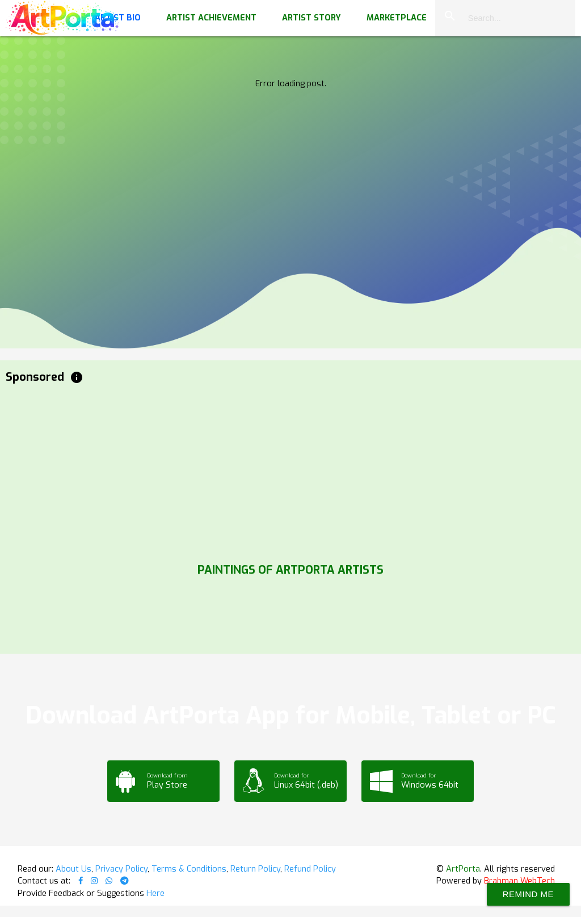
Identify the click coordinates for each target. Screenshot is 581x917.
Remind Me (528, 894)
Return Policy (255, 868)
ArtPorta (463, 868)
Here (155, 893)
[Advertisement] (290, 471)
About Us (73, 868)
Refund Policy (310, 868)
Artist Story (311, 17)
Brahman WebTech (519, 880)
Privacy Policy (121, 868)
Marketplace (397, 17)
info (76, 377)
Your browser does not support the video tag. (290, 113)
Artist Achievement (211, 17)
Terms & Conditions (188, 868)
